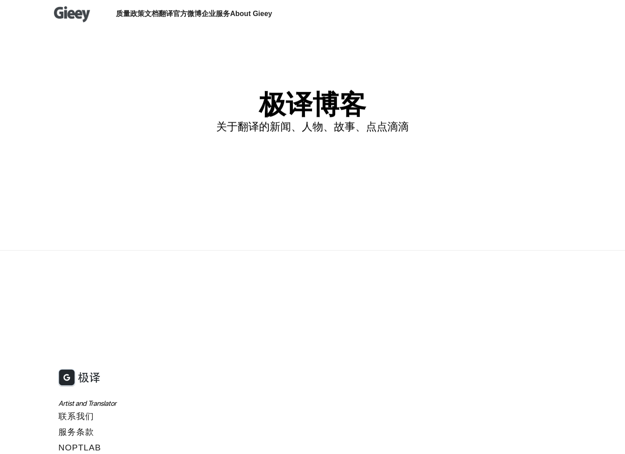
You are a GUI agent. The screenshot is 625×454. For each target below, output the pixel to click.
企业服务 (215, 13)
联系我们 (76, 416)
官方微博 (187, 13)
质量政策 (130, 13)
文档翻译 (158, 13)
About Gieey (251, 13)
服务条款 (76, 432)
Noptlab (79, 447)
